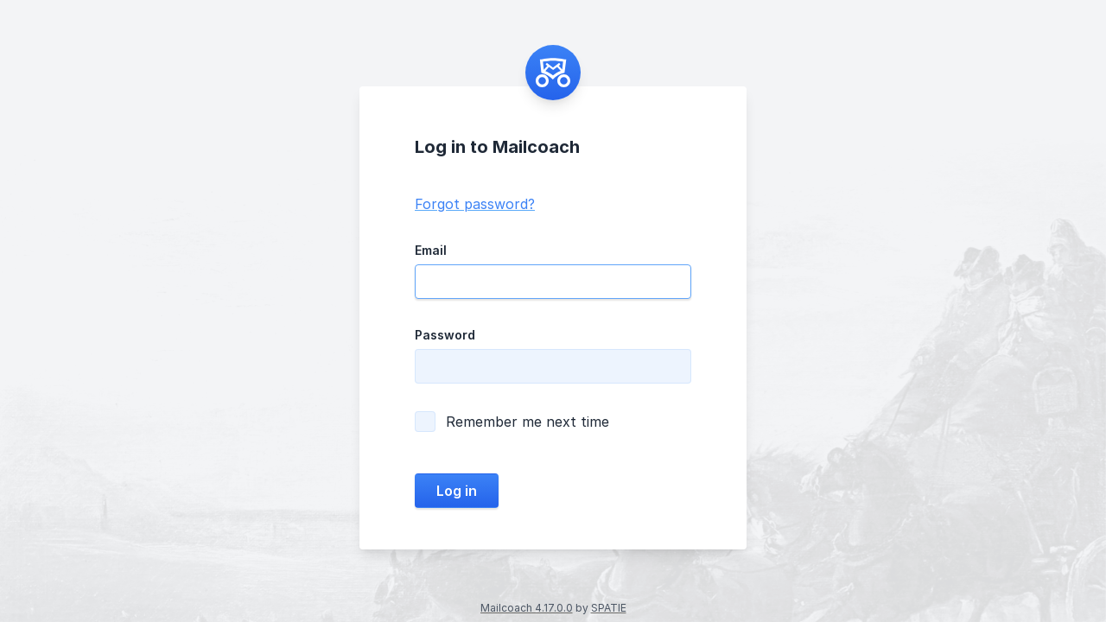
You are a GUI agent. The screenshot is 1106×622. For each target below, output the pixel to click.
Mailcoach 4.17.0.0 (526, 607)
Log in (456, 490)
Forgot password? (475, 204)
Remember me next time (512, 421)
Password (445, 334)
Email (431, 250)
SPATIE (608, 607)
